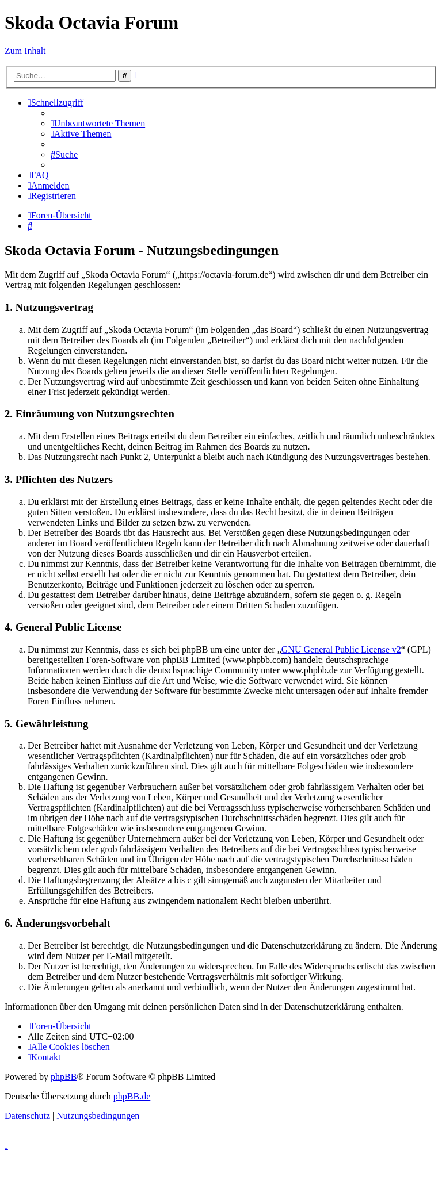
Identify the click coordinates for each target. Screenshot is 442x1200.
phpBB (64, 1077)
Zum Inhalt (25, 51)
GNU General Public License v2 (341, 649)
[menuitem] (98, 123)
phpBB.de (131, 1096)
